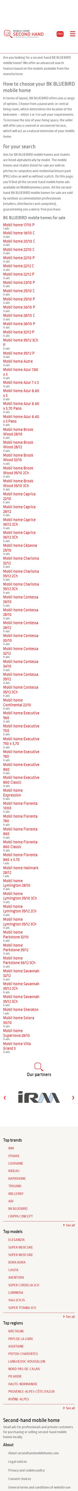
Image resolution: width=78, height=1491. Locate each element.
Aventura (16, 1277)
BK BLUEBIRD (17, 1209)
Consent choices (19, 1479)
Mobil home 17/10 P (19, 225)
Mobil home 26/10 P (19, 307)
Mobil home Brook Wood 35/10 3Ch (18, 483)
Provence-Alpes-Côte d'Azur (31, 1392)
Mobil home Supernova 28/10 (16, 1033)
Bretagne (16, 1331)
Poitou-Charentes (23, 1354)
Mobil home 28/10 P (19, 324)
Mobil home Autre (18, 361)
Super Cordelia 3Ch (23, 1285)
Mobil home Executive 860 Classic (21, 779)
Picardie (15, 1376)
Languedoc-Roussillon (26, 1361)
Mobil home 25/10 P (19, 299)
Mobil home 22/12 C (18, 266)
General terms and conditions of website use (39, 1487)
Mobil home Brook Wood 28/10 (18, 431)
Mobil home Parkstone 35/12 (15, 947)
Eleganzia (16, 1240)
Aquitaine (16, 1346)
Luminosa (15, 1293)
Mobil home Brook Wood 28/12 (18, 444)
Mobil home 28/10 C (19, 315)
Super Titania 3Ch (22, 1308)
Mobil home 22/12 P (18, 274)
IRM (11, 1148)
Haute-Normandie (22, 1384)
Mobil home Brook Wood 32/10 (18, 457)
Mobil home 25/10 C (19, 291)
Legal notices (17, 1462)
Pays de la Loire (20, 1339)
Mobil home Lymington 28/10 (16, 883)
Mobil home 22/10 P (19, 258)
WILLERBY (16, 1194)
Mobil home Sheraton (20, 1009)
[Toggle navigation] (72, 34)
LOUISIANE (15, 1163)
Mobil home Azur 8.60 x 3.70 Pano (21, 405)
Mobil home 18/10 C (19, 233)
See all (70, 1225)
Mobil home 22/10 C (19, 249)
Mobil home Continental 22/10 (17, 702)
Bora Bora (17, 1262)
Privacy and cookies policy (26, 1470)
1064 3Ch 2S (16, 1300)
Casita (13, 1270)
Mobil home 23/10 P (19, 282)
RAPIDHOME (17, 1179)
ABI (10, 1201)
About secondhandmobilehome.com (33, 1453)
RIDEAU (13, 1171)
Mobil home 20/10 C (19, 241)
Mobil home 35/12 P (19, 353)
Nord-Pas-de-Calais (24, 1369)
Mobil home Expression (13, 792)
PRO (60, 34)
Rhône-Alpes (18, 1399)
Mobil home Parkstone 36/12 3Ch (19, 960)
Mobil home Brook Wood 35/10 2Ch (18, 470)
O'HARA (13, 1156)
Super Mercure (20, 1247)
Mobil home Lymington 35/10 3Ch (20, 895)
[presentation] (4, 1097)
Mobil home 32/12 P (18, 332)
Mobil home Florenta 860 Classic (20, 844)
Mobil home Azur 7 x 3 (21, 382)
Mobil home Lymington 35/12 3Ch (19, 921)
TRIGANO (14, 1186)
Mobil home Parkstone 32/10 (16, 934)
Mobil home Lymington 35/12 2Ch (19, 908)
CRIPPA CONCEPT (20, 1216)
